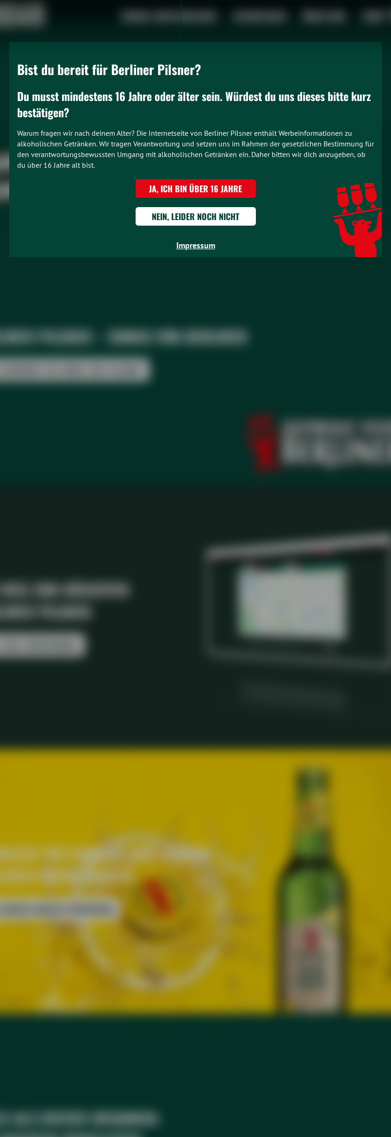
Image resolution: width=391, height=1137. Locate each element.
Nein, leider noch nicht (195, 216)
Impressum (195, 245)
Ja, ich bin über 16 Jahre (195, 189)
